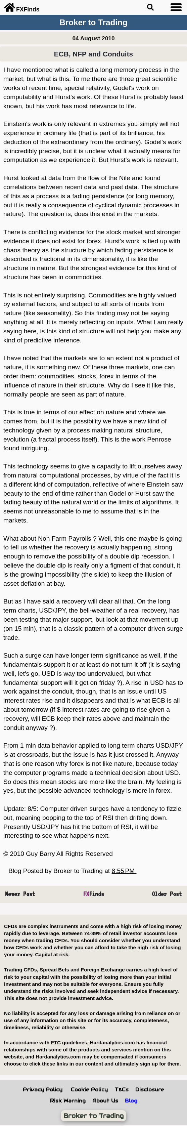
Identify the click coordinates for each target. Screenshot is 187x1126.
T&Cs (121, 1090)
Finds (93, 894)
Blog (131, 1101)
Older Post (167, 894)
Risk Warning (68, 1101)
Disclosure (149, 1090)
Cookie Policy (89, 1090)
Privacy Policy (42, 1090)
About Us (105, 1101)
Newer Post (20, 894)
